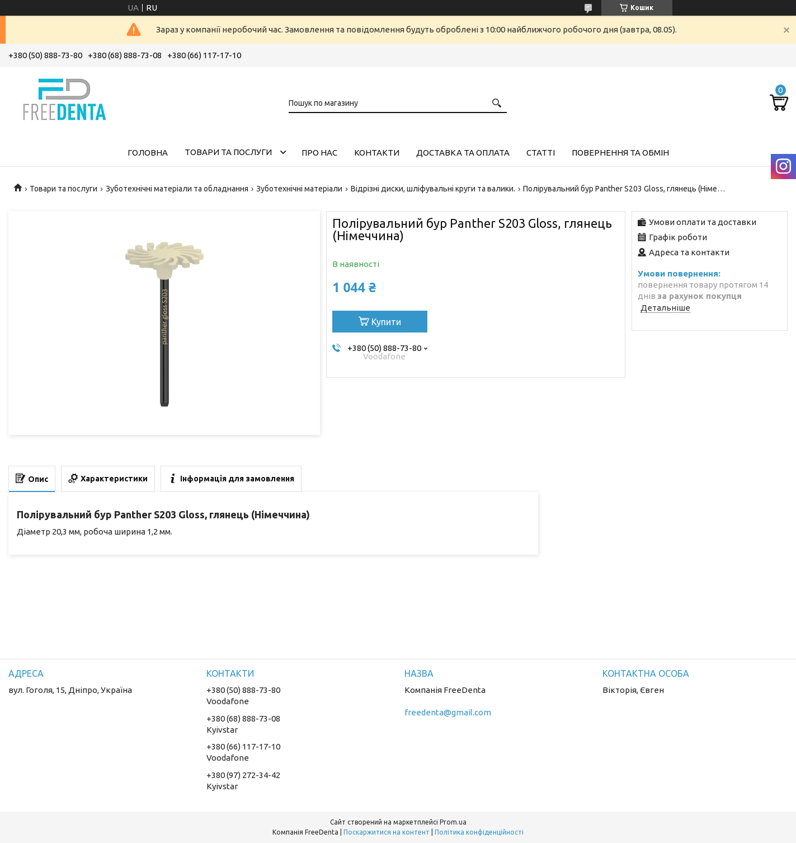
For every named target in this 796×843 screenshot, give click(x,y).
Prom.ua (453, 822)
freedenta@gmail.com (447, 712)
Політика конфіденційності (479, 832)
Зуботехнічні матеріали (299, 188)
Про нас (319, 152)
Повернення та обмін (620, 152)
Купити (386, 322)
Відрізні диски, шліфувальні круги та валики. (433, 188)
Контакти (376, 152)
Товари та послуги (228, 152)
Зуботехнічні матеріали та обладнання (177, 188)
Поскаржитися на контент (386, 832)
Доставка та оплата (463, 152)
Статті (540, 152)
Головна (148, 152)
